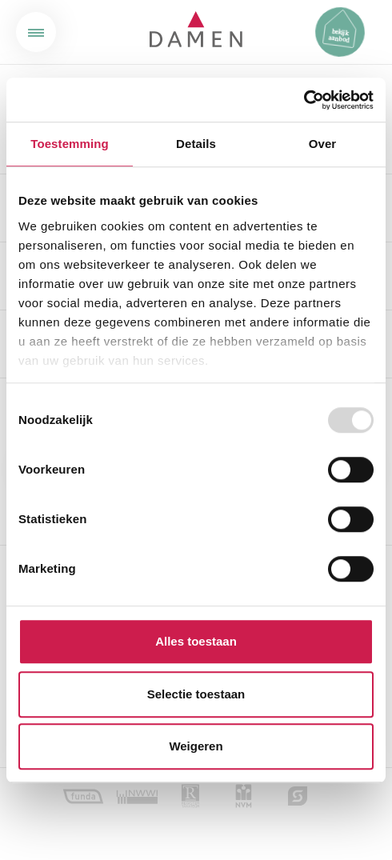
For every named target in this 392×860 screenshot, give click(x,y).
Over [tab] (323, 143)
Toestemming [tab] (69, 143)
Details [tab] (196, 143)
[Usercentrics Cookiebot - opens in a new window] (304, 100)
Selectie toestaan (196, 694)
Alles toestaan (196, 641)
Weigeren (195, 746)
